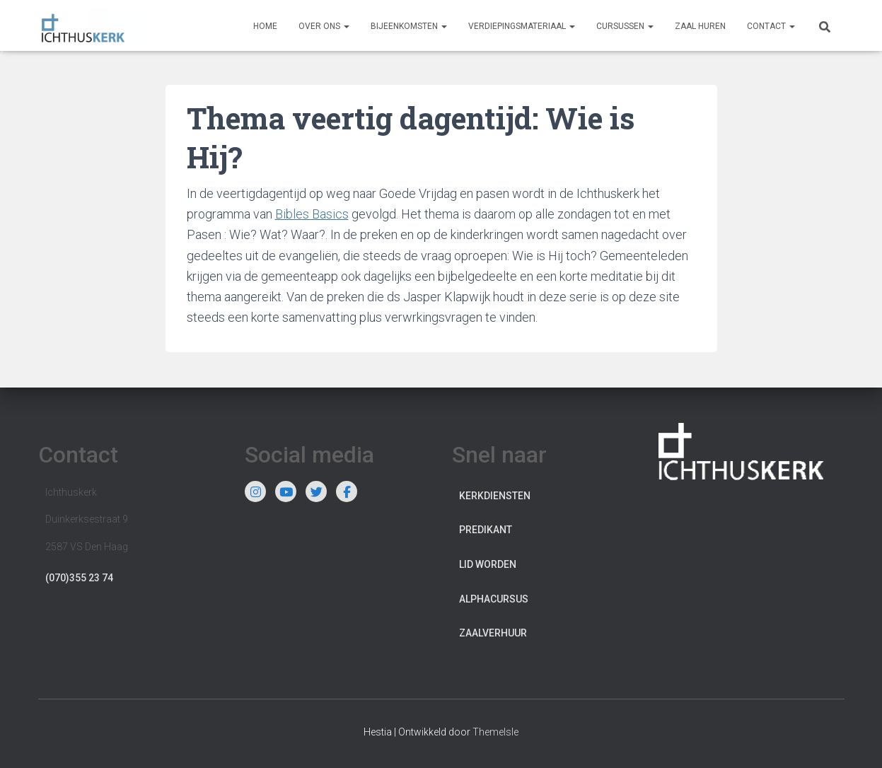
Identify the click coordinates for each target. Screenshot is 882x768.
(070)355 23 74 (79, 577)
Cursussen (625, 26)
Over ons (323, 26)
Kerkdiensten (494, 495)
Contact (771, 26)
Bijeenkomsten (409, 26)
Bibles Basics (312, 213)
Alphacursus (493, 599)
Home (265, 26)
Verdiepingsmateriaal (521, 26)
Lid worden (487, 564)
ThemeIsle (495, 732)
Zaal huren (700, 26)
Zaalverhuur (493, 633)
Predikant (485, 529)
